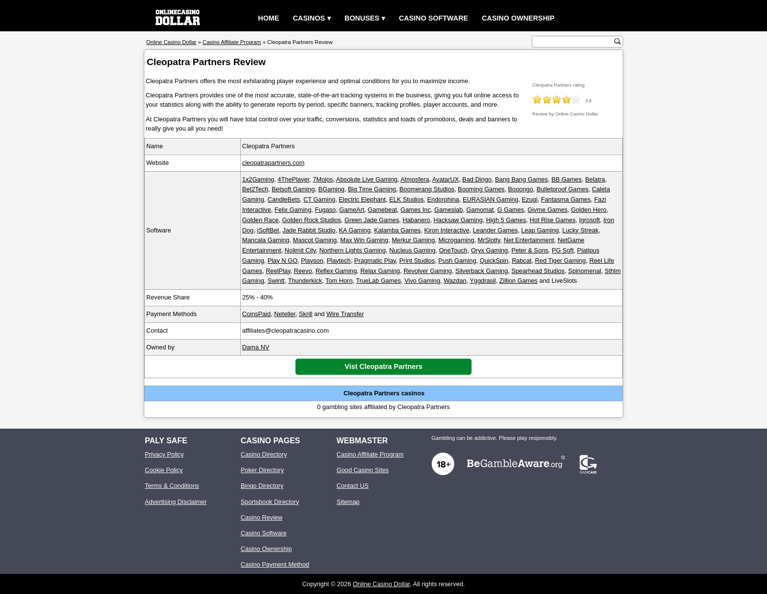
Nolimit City (300, 250)
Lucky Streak (581, 230)
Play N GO (282, 260)
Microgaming (456, 240)
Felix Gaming (292, 209)
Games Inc (416, 209)
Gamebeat (382, 209)
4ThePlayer (294, 179)
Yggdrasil (483, 280)
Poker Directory (262, 470)
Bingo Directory (262, 485)
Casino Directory (264, 454)
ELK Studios (406, 199)
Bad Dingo (477, 179)
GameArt (351, 209)
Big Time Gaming (372, 189)
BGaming (331, 189)
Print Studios (417, 260)
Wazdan (455, 280)
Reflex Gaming (336, 270)
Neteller (284, 314)
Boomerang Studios (427, 189)
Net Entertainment (529, 240)
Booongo (520, 189)
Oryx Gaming (489, 250)
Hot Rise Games (553, 220)
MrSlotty (489, 240)
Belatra (595, 179)
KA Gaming (355, 230)
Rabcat (522, 260)
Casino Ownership (518, 18)
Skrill (306, 314)
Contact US (352, 485)
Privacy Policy (164, 454)
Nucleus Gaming (412, 250)
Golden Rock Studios (311, 220)
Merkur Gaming (413, 240)
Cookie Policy (164, 470)
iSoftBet (268, 230)
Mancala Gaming (266, 240)
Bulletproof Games (562, 189)
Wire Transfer (345, 314)
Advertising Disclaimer (176, 501)
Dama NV (255, 347)
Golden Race (260, 220)
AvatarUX (445, 179)
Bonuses (361, 18)
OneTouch (453, 250)
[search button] (617, 41)
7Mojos (323, 179)
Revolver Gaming (428, 270)
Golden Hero (589, 209)
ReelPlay (278, 270)
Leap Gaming (540, 230)
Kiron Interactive (446, 230)
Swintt (276, 280)
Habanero (416, 220)
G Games (510, 209)
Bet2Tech (255, 189)
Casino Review (261, 517)
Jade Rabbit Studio (309, 230)
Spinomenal (584, 270)
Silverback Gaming (481, 270)
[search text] (574, 42)
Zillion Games (518, 280)
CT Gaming (319, 199)
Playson (312, 260)
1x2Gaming (258, 179)
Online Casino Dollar (381, 584)
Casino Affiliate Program (370, 454)
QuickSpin (494, 260)
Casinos (309, 18)
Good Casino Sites (363, 470)
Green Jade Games (371, 220)
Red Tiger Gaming (560, 260)
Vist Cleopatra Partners (384, 366)
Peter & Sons (529, 250)
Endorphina (443, 199)
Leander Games (495, 230)
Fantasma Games (566, 199)
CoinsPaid (256, 314)
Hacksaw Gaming (457, 220)
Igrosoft (589, 220)
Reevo (303, 270)
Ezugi (530, 199)
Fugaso (325, 209)
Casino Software (433, 18)
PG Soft (563, 250)
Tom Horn (338, 280)
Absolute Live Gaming (366, 179)
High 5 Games (506, 220)
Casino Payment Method (275, 564)
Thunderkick (305, 280)
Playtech (339, 260)
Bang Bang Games (521, 179)
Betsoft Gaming (293, 189)
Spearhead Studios (537, 270)
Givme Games (547, 209)
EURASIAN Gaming (491, 199)
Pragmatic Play (375, 260)
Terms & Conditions (172, 485)
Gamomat (480, 209)
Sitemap (348, 501)
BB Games (566, 179)
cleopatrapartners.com (273, 162)
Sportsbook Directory (270, 501)
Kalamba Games (397, 230)
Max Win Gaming (364, 240)
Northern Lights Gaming (352, 250)
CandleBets (284, 199)
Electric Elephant (362, 199)
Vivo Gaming (422, 280)
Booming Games (481, 189)
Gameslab (448, 209)
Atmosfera (415, 179)
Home (268, 18)
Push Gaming (457, 260)
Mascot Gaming (315, 240)
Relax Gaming (380, 270)
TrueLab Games (378, 280)
